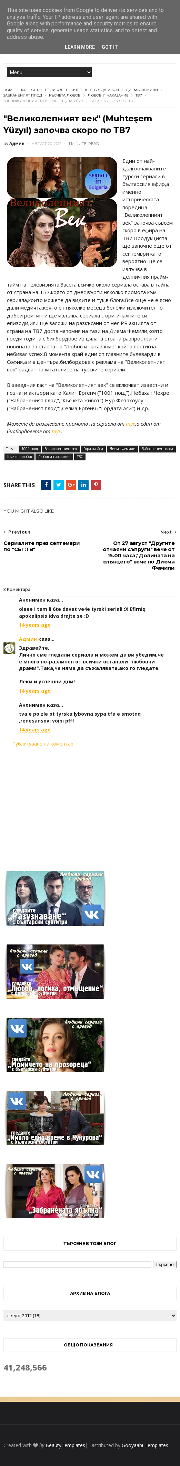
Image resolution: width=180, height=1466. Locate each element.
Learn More (80, 47)
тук (130, 423)
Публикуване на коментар (42, 743)
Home (9, 90)
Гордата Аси (106, 90)
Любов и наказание (108, 95)
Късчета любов (65, 95)
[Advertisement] (89, 805)
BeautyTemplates (65, 1445)
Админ (28, 639)
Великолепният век (66, 90)
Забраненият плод (22, 95)
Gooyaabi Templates (145, 1445)
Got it (110, 47)
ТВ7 (139, 95)
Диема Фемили (142, 90)
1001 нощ (29, 90)
